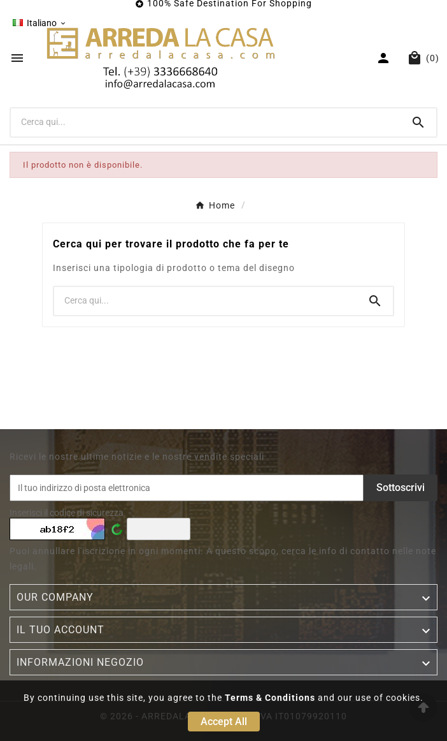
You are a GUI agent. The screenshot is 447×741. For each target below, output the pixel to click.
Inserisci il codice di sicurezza (67, 513)
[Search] (418, 122)
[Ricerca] (206, 121)
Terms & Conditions (270, 698)
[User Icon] (385, 58)
